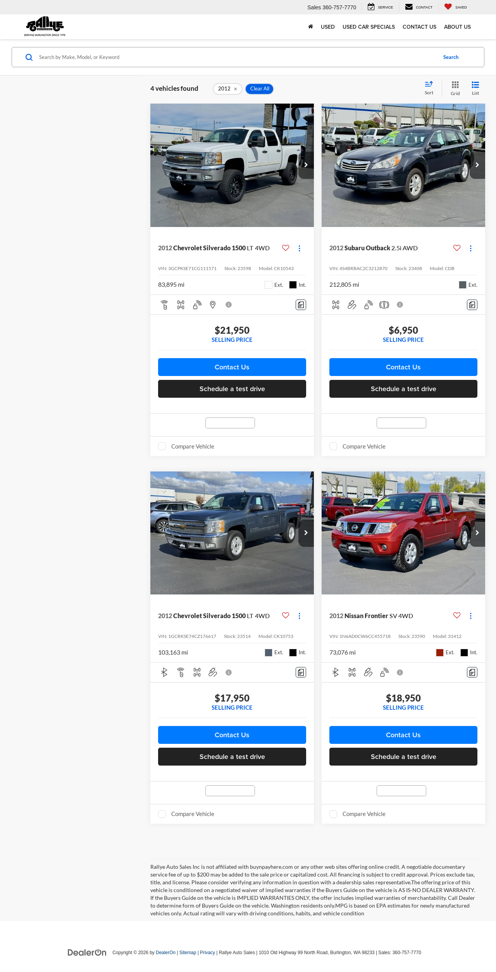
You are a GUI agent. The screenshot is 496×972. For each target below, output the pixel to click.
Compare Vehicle (192, 446)
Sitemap (187, 952)
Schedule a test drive (232, 388)
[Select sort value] (431, 88)
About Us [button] (457, 27)
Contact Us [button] (232, 367)
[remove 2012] (228, 89)
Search (450, 57)
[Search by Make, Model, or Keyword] (237, 57)
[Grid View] (454, 89)
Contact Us (419, 27)
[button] (306, 165)
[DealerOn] (87, 952)
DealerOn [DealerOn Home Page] (166, 952)
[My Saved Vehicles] (455, 7)
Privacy (207, 952)
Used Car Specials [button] (369, 27)
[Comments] (301, 305)
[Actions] (299, 248)
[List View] (475, 89)
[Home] (310, 26)
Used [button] (328, 27)
